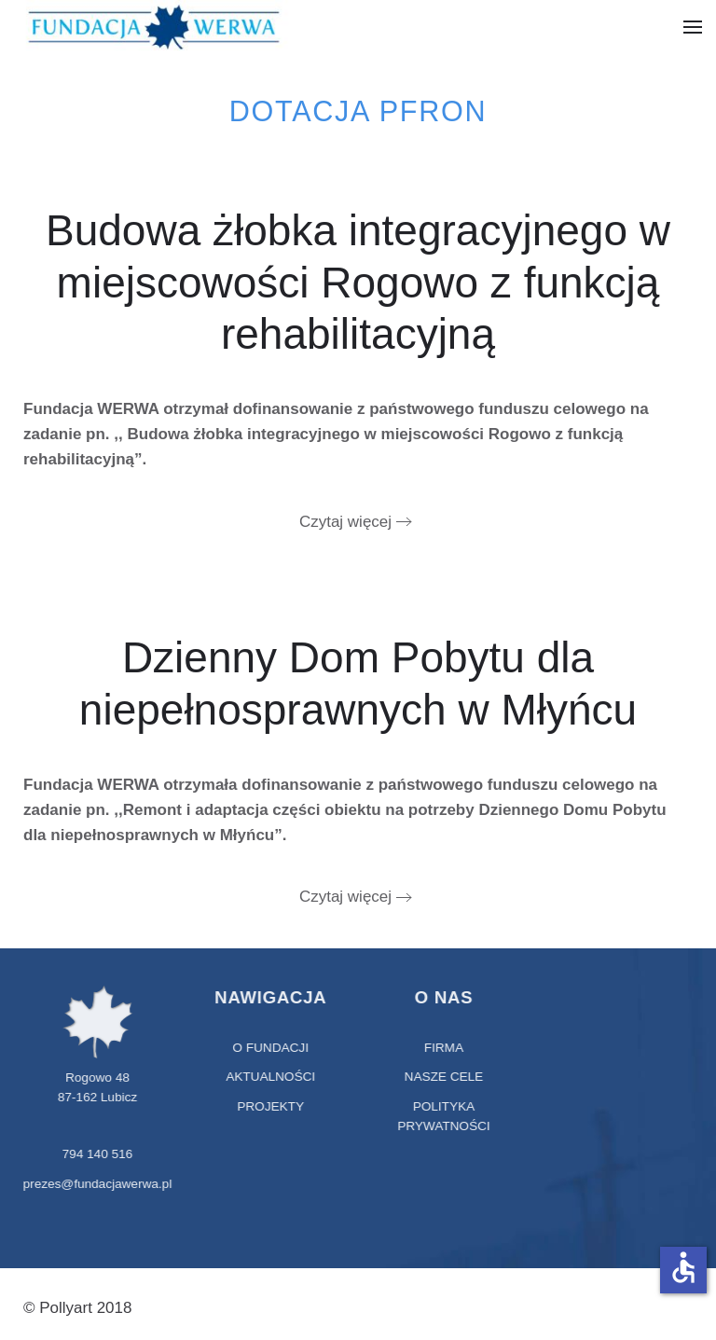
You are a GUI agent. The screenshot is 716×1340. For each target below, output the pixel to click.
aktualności (269, 1077)
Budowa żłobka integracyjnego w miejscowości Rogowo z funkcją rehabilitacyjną (358, 281)
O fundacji (269, 1048)
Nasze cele (442, 1077)
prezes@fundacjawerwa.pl (96, 1184)
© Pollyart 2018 (77, 1308)
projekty (269, 1106)
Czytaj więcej (345, 522)
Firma (442, 1048)
